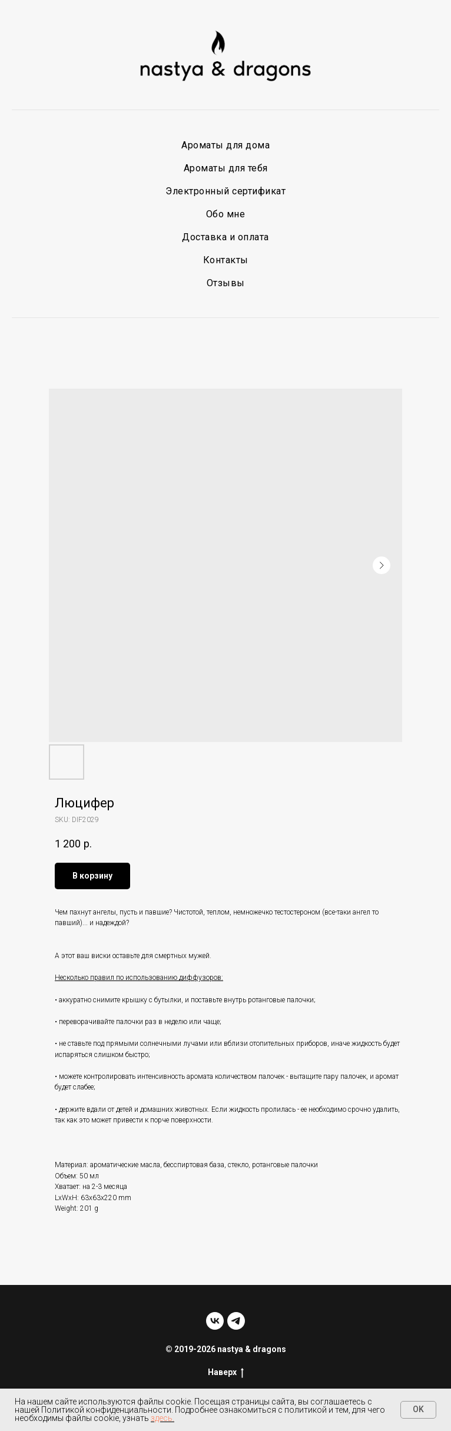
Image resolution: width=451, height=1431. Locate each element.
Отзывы (226, 283)
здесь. (162, 1418)
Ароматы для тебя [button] (226, 168)
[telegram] (236, 1321)
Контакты (225, 260)
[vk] (215, 1321)
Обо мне (226, 214)
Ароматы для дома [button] (225, 145)
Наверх (226, 1372)
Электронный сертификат (225, 191)
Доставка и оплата (225, 237)
